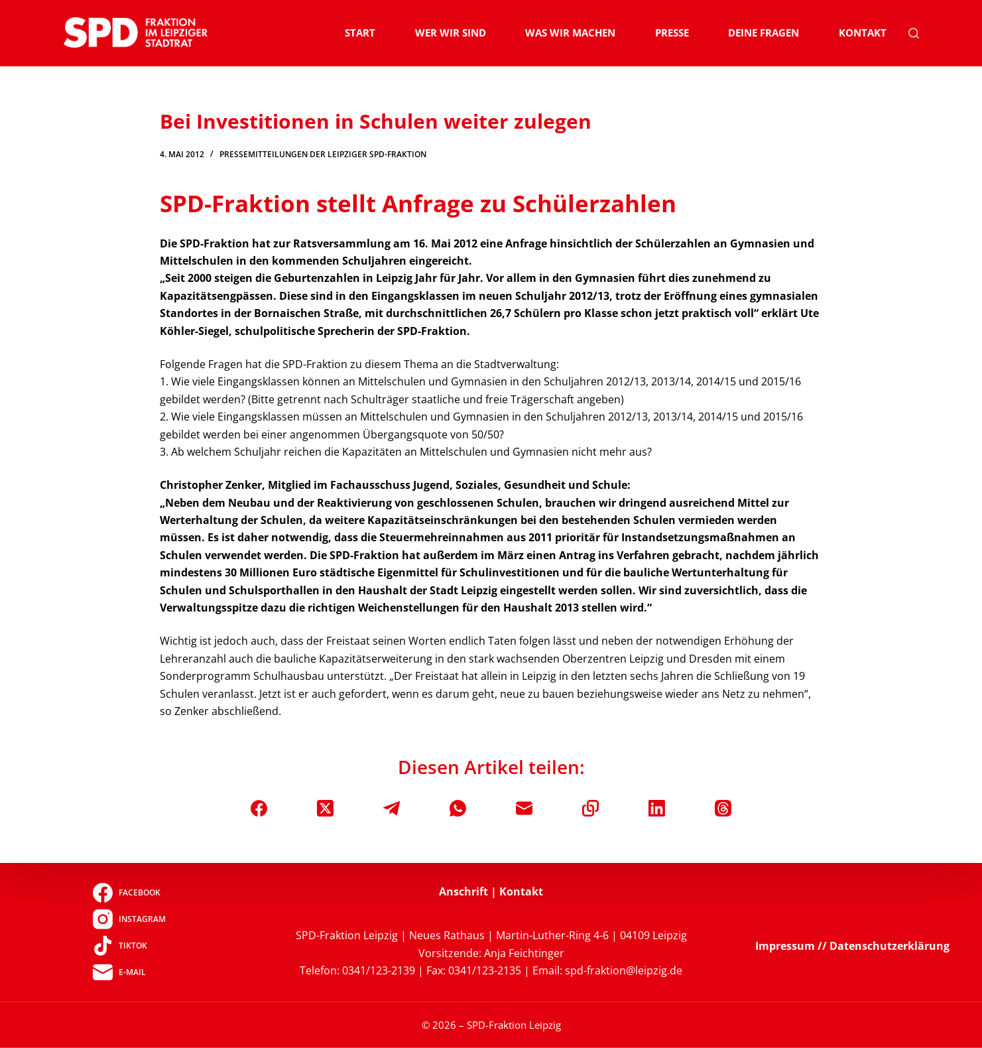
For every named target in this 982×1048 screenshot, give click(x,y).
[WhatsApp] (458, 808)
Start (360, 32)
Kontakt (863, 32)
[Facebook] (259, 808)
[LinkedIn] (657, 808)
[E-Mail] (524, 808)
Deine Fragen (763, 32)
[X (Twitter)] (325, 808)
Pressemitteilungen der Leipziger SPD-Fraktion (322, 154)
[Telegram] (391, 808)
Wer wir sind (450, 32)
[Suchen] (913, 33)
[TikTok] (129, 946)
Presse (672, 32)
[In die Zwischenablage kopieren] (590, 808)
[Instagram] (129, 919)
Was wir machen (570, 32)
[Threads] (723, 808)
